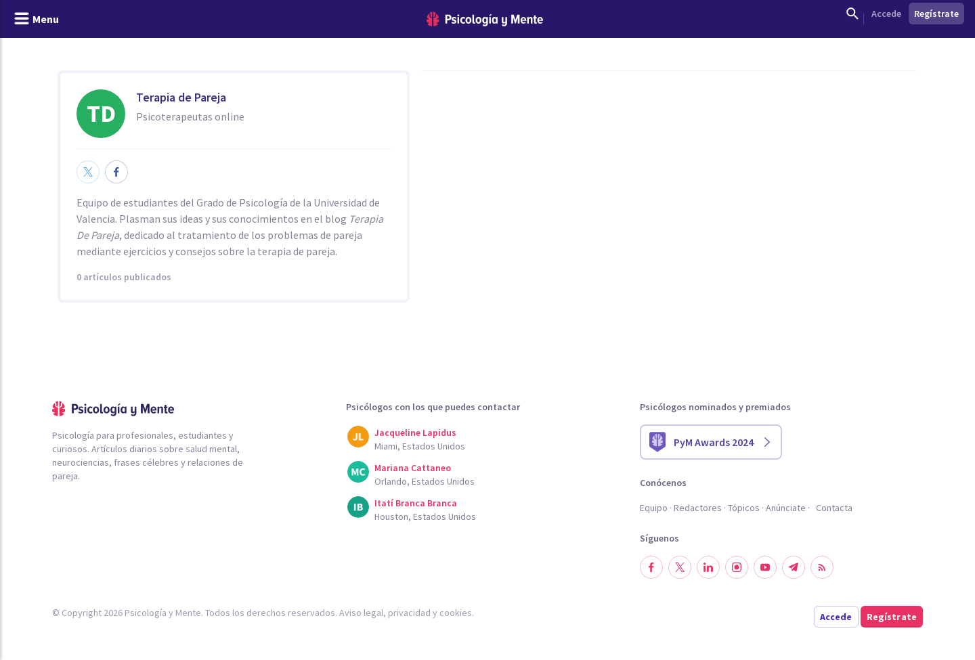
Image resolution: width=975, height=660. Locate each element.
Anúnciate (786, 508)
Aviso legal (361, 613)
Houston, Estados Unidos (425, 516)
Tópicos (744, 508)
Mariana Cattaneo (412, 468)
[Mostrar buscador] (852, 13)
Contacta (834, 508)
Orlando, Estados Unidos (424, 481)
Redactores (698, 508)
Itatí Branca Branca (415, 503)
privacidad (409, 613)
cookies (455, 613)
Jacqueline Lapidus (415, 432)
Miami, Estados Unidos (419, 446)
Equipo (654, 508)
